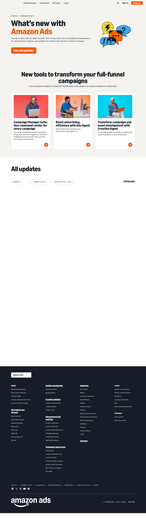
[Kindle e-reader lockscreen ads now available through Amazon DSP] (31, 210)
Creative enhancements (53, 408)
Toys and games (85, 435)
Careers (95, 490)
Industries (84, 390)
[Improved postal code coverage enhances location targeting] (115, 293)
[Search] (118, 3)
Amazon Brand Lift (52, 431)
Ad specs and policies (121, 404)
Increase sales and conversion (20, 404)
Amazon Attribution (52, 428)
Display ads (14, 431)
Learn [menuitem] (117, 390)
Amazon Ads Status (83, 490)
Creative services (51, 411)
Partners (56, 3)
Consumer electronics (87, 401)
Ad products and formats (17, 415)
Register (137, 3)
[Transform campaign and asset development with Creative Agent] (115, 120)
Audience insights (51, 394)
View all (13, 445)
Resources (118, 401)
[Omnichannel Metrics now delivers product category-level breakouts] (73, 210)
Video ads (14, 434)
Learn (66, 3)
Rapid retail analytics (52, 445)
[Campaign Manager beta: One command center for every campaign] (31, 120)
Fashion (82, 408)
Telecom (83, 432)
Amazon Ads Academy (122, 394)
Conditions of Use (26, 490)
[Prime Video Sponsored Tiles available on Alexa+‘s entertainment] (115, 210)
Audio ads (14, 438)
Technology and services (55, 452)
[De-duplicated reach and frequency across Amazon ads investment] (31, 251)
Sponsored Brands (17, 428)
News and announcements (123, 411)
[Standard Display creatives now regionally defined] (31, 293)
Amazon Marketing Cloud (54, 459)
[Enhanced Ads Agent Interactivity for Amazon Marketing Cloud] (73, 251)
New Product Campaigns (53, 472)
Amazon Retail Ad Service (54, 469)
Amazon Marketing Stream (54, 434)
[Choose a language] (21, 379)
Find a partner (119, 421)
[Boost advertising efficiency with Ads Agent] (73, 120)
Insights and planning (54, 390)
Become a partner (120, 425)
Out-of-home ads (17, 441)
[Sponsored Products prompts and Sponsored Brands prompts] (73, 293)
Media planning (50, 397)
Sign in (125, 3)
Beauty (82, 397)
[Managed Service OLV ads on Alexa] (115, 251)
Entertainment (85, 404)
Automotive (84, 394)
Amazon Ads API (51, 462)
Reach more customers (18, 397)
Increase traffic (16, 401)
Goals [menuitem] (13, 390)
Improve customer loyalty (19, 408)
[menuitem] (21, 433)
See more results (73, 360)
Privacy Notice (40, 490)
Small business (29, 3)
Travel (82, 439)
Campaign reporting (52, 438)
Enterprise (44, 3)
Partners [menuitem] (118, 418)
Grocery (82, 415)
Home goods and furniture (88, 421)
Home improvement (86, 425)
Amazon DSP (50, 455)
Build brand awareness (18, 394)
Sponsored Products (17, 424)
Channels (84, 445)
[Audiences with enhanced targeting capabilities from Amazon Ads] (31, 334)
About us (14, 490)
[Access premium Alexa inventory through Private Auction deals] (73, 334)
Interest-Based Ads (54, 490)
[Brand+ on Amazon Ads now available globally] (115, 334)
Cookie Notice (68, 490)
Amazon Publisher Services (54, 466)
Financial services (85, 411)
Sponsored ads (16, 421)
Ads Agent (49, 476)
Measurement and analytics (53, 422)
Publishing (83, 428)
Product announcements (122, 397)
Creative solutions (53, 404)
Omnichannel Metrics (52, 441)
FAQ (116, 408)
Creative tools (50, 415)
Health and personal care (88, 418)
